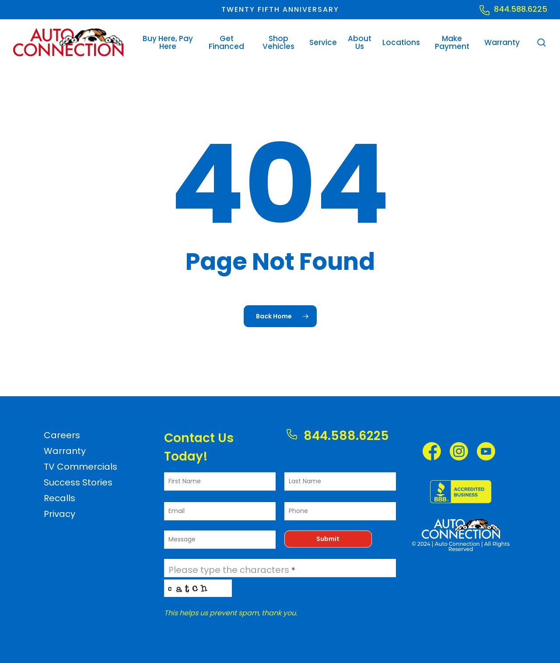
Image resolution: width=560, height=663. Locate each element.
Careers (62, 435)
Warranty (65, 451)
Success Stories (78, 482)
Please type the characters (231, 570)
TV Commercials (80, 467)
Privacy (59, 514)
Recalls (59, 498)
